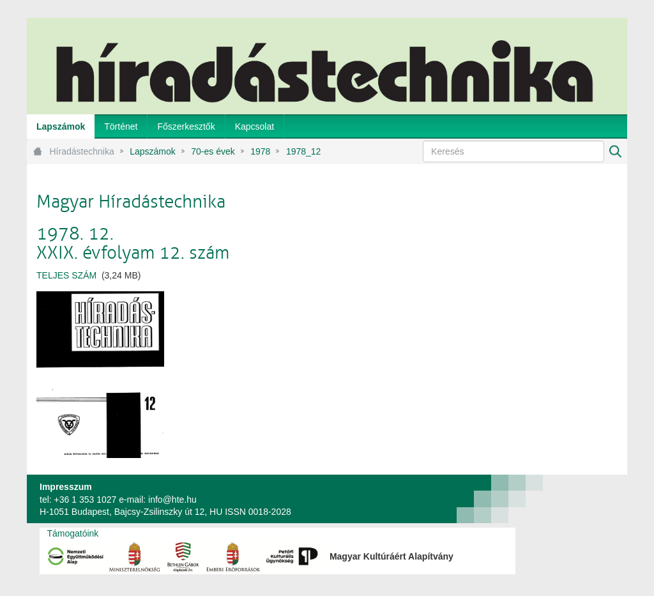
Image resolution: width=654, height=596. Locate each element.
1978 (260, 151)
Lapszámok (153, 151)
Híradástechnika (82, 151)
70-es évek (212, 151)
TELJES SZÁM (66, 275)
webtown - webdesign (585, 499)
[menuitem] (61, 126)
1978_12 (303, 151)
